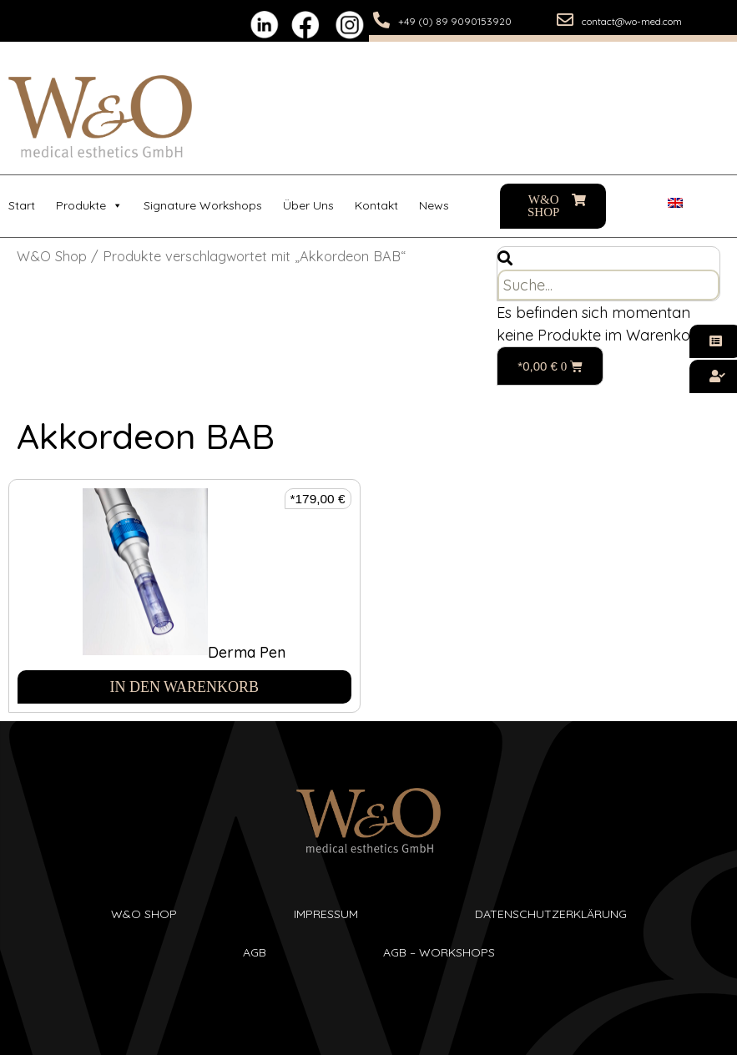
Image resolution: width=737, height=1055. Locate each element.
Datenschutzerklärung (551, 913)
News (434, 205)
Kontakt (376, 205)
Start (21, 205)
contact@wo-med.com (632, 21)
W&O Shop (52, 256)
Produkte (89, 206)
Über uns (308, 205)
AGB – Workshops (439, 952)
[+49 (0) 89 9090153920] (381, 20)
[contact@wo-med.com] (565, 20)
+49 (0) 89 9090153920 (455, 21)
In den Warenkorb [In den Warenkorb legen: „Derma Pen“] (184, 687)
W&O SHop (144, 913)
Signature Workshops (203, 205)
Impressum (326, 913)
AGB (254, 952)
